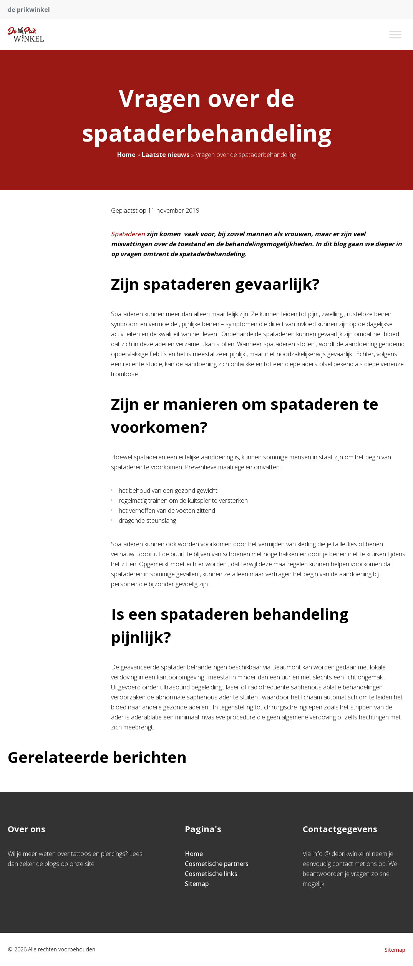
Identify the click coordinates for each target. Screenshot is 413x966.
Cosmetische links (211, 873)
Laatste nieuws (165, 154)
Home (126, 154)
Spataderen (128, 234)
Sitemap (197, 883)
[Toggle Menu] (395, 34)
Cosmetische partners (217, 863)
